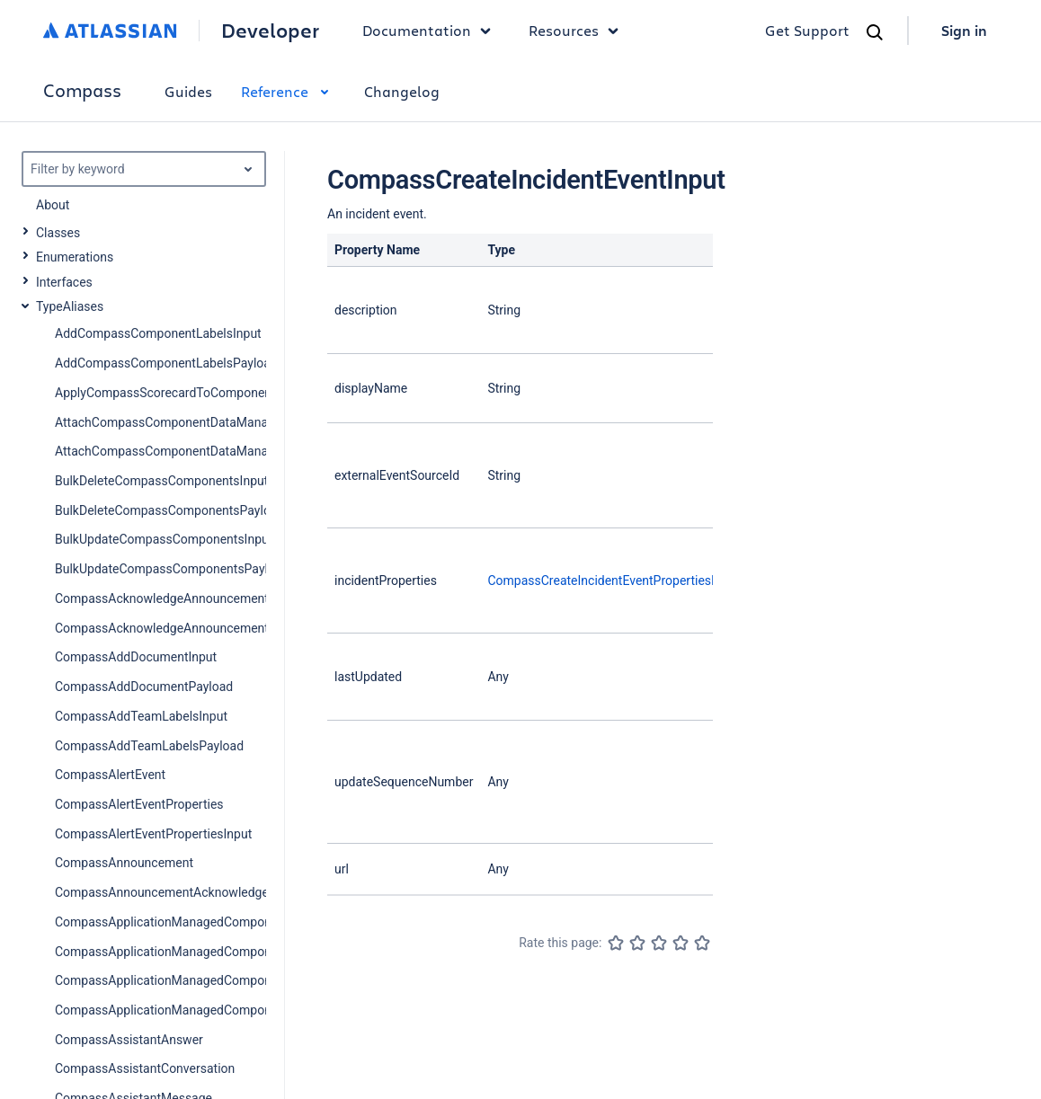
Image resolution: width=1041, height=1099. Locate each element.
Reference (288, 91)
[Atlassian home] (110, 30)
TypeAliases (69, 306)
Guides (188, 91)
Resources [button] (578, 30)
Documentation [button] (431, 30)
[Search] (874, 32)
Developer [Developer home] (270, 31)
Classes (58, 233)
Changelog (402, 91)
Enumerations (74, 257)
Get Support (807, 30)
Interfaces (64, 282)
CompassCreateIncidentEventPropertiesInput (613, 580)
